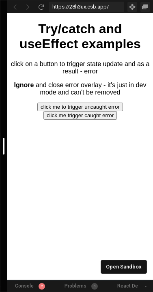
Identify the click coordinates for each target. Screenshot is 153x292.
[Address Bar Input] (86, 7)
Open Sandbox (124, 267)
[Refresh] (41, 7)
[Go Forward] (28, 7)
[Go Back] (15, 7)
